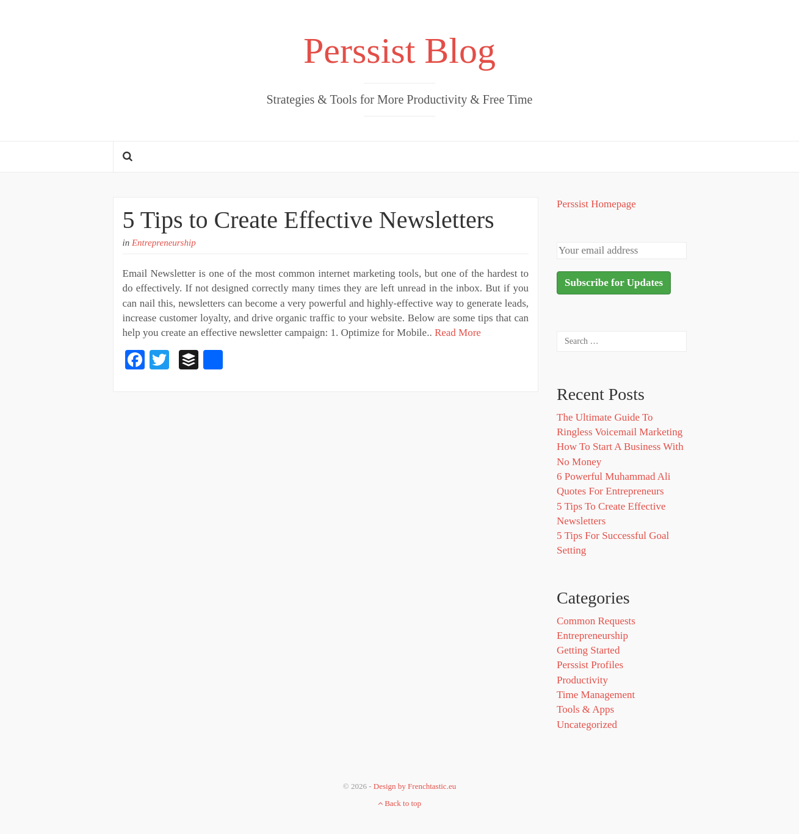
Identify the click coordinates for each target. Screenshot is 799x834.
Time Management (596, 694)
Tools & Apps (585, 709)
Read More (458, 332)
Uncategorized (587, 724)
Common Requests (596, 621)
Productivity (582, 680)
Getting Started (588, 650)
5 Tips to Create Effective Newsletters (308, 219)
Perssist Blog (399, 50)
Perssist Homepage (596, 204)
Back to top (399, 803)
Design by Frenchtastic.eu (415, 786)
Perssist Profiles (590, 665)
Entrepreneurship (164, 243)
